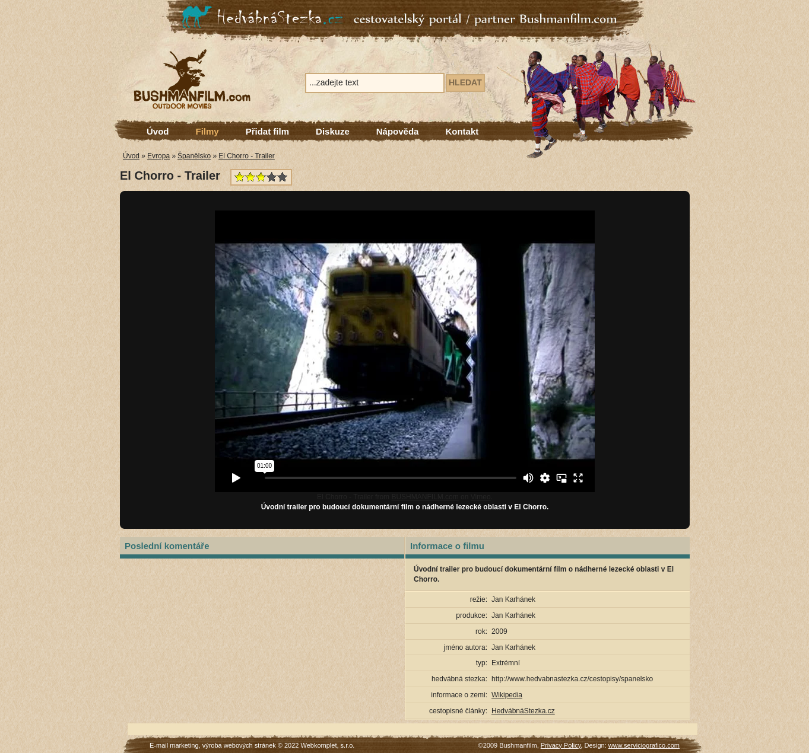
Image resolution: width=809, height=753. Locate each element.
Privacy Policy (561, 745)
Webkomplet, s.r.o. (328, 745)
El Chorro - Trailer (246, 156)
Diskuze (333, 131)
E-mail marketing (174, 745)
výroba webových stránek (239, 745)
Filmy (207, 131)
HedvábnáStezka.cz (523, 711)
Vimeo (481, 497)
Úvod (158, 131)
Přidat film (267, 131)
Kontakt (461, 131)
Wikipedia (506, 695)
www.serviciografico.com (644, 745)
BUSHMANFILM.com (424, 497)
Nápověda (397, 131)
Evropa (158, 156)
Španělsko (194, 156)
